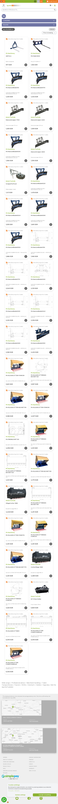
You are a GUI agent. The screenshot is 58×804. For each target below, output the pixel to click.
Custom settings (20, 794)
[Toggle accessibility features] (35, 1)
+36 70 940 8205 (33, 721)
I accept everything (45, 794)
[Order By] (49, 32)
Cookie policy (17, 790)
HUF (38, 1)
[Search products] (29, 9)
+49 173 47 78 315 (33, 750)
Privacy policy (11, 790)
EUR (41, 1)
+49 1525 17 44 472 (8, 750)
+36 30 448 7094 (7, 721)
